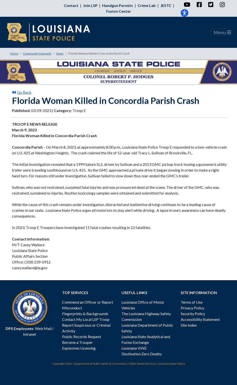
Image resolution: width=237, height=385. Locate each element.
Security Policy (193, 313)
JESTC (165, 5)
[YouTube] (187, 4)
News (60, 53)
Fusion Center (118, 11)
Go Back (21, 92)
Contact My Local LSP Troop (86, 319)
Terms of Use (191, 302)
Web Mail (43, 328)
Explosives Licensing (79, 348)
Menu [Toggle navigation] (222, 32)
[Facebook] (199, 4)
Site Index (189, 325)
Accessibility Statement (200, 319)
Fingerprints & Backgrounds (85, 313)
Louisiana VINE (134, 348)
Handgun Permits (117, 5)
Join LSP (90, 5)
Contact (71, 5)
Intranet (29, 334)
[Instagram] (222, 4)
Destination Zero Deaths (141, 354)
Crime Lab (147, 5)
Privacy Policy (192, 308)
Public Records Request (81, 336)
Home (14, 53)
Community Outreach (37, 53)
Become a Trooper (77, 342)
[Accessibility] (184, 13)
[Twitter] (210, 4)
